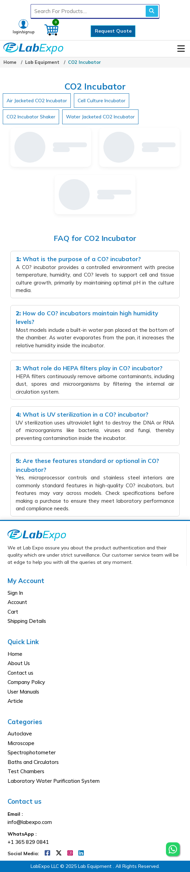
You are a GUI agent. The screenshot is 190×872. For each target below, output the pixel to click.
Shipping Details (27, 621)
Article (15, 701)
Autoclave (20, 733)
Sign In (15, 593)
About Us (19, 663)
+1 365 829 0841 (28, 842)
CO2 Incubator (84, 62)
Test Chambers (26, 771)
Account (17, 602)
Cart (13, 611)
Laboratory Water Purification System (54, 781)
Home (9, 62)
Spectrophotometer (32, 752)
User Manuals (23, 691)
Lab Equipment (42, 62)
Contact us (20, 673)
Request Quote (113, 31)
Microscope (21, 743)
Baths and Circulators (33, 762)
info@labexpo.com (30, 822)
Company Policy (26, 682)
